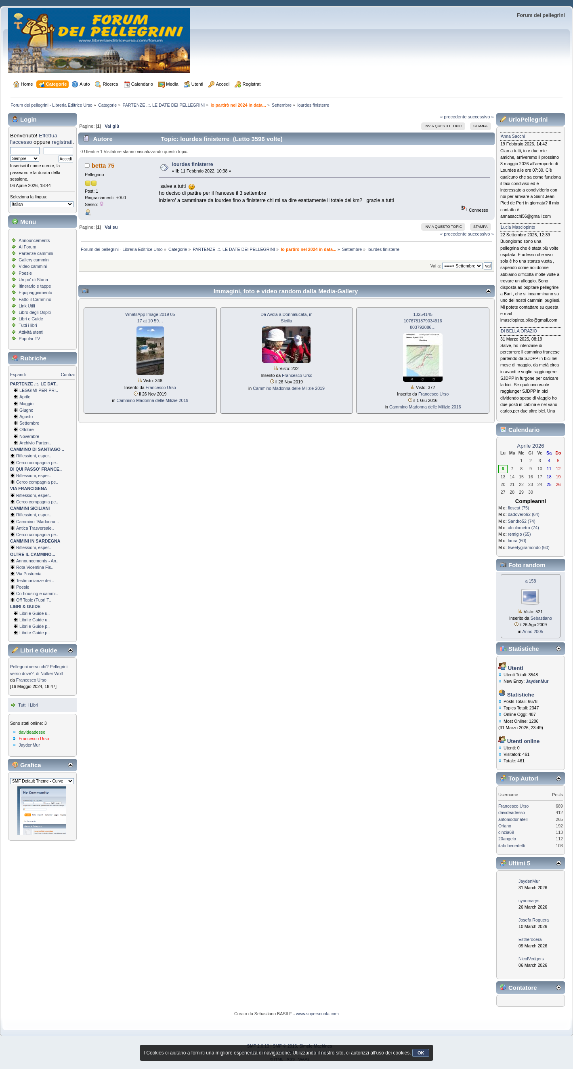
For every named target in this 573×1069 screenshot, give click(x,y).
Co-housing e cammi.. (37, 593)
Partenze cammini (36, 253)
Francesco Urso (31, 680)
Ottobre (26, 429)
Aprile (24, 396)
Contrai (68, 374)
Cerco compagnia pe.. (37, 462)
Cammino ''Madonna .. (37, 521)
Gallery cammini (34, 259)
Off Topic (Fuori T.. (33, 600)
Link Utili (27, 305)
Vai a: (435, 265)
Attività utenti (31, 332)
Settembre (29, 423)
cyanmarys (528, 900)
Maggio (26, 403)
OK (421, 1052)
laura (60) (517, 540)
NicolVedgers (531, 958)
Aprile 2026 (530, 446)
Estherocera (530, 939)
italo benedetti (511, 845)
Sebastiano (541, 618)
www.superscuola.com (317, 1013)
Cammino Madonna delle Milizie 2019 (153, 400)
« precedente (453, 116)
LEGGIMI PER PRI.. (38, 390)
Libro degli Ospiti (34, 312)
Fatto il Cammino (35, 299)
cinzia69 (506, 832)
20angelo (507, 838)
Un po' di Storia (33, 279)
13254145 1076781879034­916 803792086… (423, 321)
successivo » (481, 116)
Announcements (34, 240)
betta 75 (103, 165)
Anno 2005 (533, 631)
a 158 (530, 581)
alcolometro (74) (523, 527)
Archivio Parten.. (35, 442)
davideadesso (32, 732)
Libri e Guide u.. (34, 613)
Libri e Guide (31, 318)
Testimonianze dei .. (35, 580)
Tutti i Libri (28, 705)
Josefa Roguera (533, 919)
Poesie (25, 273)
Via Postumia (29, 573)
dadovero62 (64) (523, 514)
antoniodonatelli (513, 819)
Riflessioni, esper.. (33, 455)
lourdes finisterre (192, 164)
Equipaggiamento (35, 292)
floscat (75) (518, 507)
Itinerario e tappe (35, 286)
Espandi (18, 374)
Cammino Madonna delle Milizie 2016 (425, 406)
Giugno (26, 410)
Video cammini (33, 266)
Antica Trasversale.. (35, 528)
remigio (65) (519, 534)
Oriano (504, 825)
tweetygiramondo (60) (529, 547)
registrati (62, 142)
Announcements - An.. (37, 560)
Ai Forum (27, 246)
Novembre (29, 436)
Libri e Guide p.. (34, 626)
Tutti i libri (28, 325)
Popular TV (29, 338)
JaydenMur (29, 745)
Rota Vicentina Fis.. (34, 567)
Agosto (26, 416)
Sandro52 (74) (521, 521)
